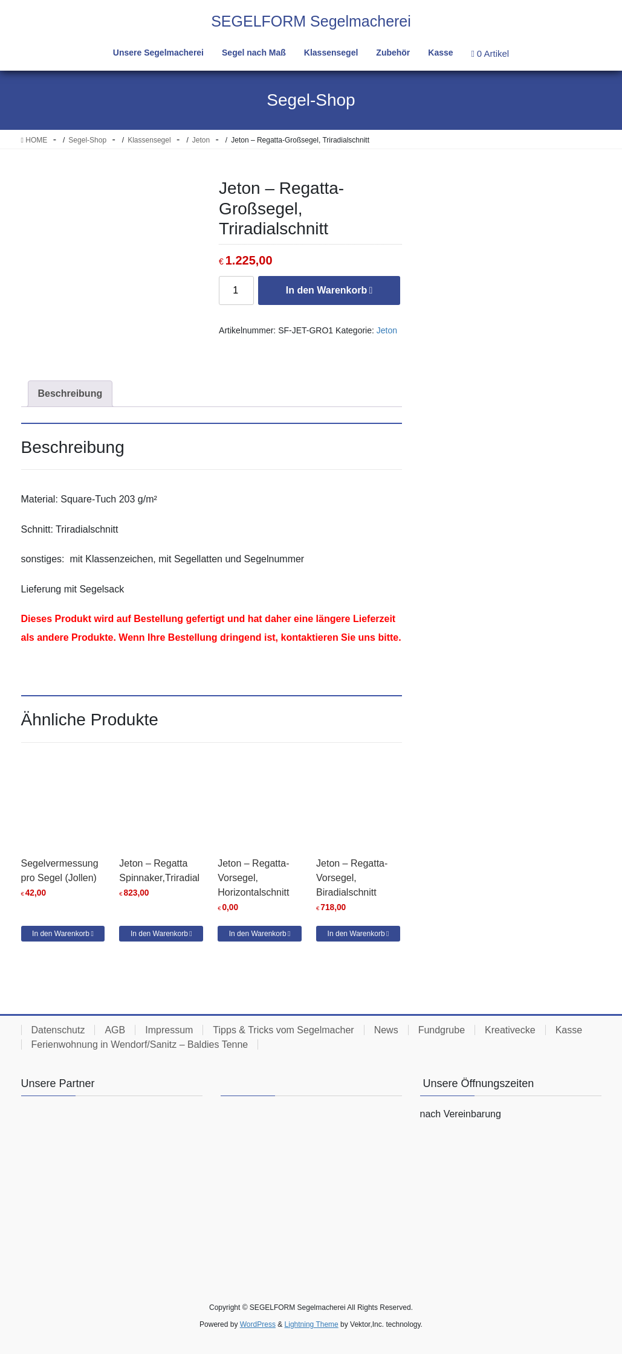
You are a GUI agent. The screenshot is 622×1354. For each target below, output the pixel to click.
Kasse (569, 1030)
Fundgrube (441, 1030)
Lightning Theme (312, 1324)
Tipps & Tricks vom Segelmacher (283, 1030)
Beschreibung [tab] (70, 393)
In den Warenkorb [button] (60, 933)
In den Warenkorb (327, 290)
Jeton (387, 330)
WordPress (258, 1324)
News (386, 1030)
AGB (115, 1030)
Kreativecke (510, 1030)
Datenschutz (58, 1030)
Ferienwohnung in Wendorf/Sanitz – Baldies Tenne (139, 1044)
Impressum (169, 1030)
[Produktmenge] (236, 290)
